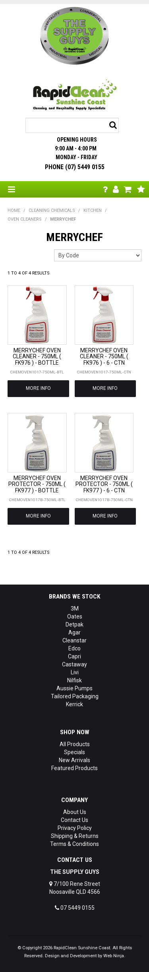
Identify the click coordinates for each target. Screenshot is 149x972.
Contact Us (74, 820)
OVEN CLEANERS (25, 219)
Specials (74, 752)
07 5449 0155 (75, 908)
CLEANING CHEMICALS (52, 210)
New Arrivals (74, 760)
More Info (38, 388)
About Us (74, 812)
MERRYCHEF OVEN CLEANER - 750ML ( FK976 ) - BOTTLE (37, 356)
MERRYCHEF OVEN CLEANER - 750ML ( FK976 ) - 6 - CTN (104, 356)
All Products (75, 744)
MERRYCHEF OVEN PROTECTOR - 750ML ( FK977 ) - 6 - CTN (104, 484)
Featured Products (74, 768)
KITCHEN (92, 210)
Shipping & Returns (75, 836)
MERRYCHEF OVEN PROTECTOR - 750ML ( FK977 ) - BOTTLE (37, 484)
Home (14, 210)
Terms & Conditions (74, 844)
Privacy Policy (75, 828)
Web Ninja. (114, 955)
